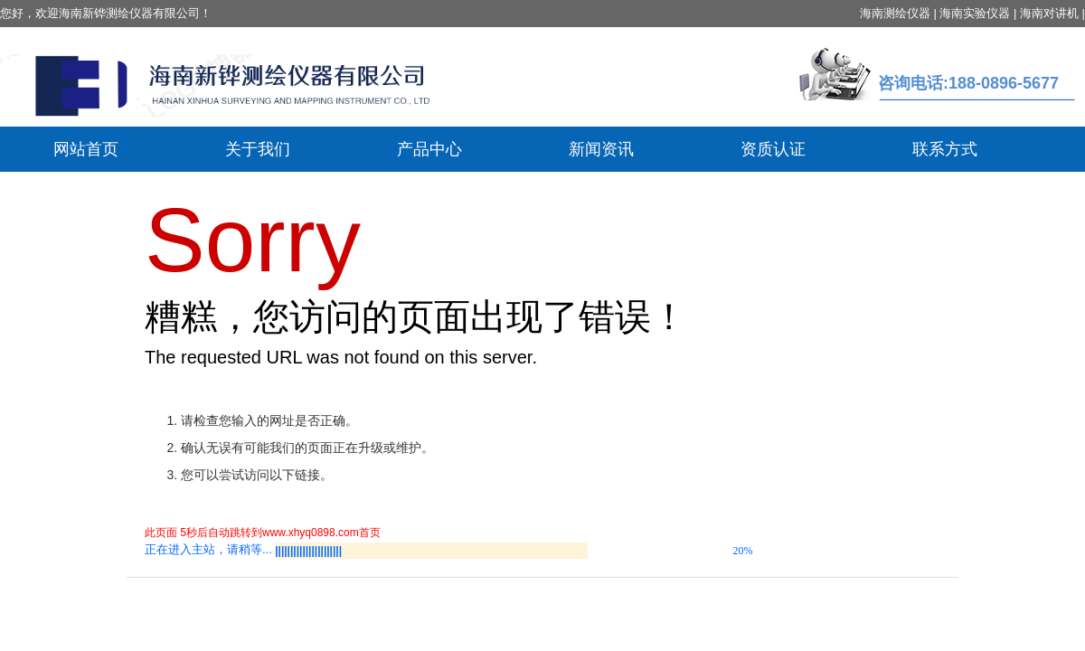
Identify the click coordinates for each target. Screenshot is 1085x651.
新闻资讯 (601, 149)
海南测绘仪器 (895, 13)
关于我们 (257, 149)
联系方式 (944, 149)
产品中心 (429, 149)
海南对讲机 (1049, 13)
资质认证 (773, 149)
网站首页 (85, 149)
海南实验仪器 (974, 13)
